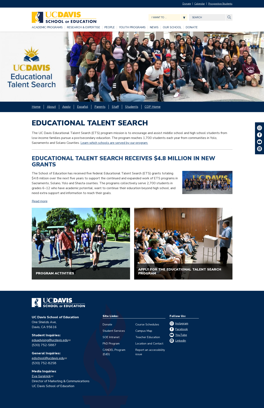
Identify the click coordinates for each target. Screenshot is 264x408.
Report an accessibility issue (150, 352)
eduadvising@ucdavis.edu (50, 340)
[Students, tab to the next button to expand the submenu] (131, 107)
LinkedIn (180, 341)
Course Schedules (147, 324)
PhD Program (111, 343)
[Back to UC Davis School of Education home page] (64, 16)
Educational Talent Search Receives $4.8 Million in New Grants (123, 161)
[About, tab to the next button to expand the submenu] (51, 107)
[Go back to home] (58, 302)
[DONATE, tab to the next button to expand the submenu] (192, 27)
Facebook (181, 329)
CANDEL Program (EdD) (114, 352)
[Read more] (207, 182)
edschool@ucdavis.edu (48, 358)
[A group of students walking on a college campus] (81, 244)
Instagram (181, 323)
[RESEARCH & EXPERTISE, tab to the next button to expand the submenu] (83, 27)
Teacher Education (147, 337)
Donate (186, 3)
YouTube (181, 335)
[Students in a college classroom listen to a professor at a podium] (183, 244)
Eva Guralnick (41, 376)
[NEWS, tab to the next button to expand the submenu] (154, 27)
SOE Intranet (111, 337)
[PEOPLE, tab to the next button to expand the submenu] (109, 27)
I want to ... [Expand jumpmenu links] (159, 17)
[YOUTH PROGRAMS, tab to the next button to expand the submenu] (132, 27)
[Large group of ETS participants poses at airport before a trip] (132, 67)
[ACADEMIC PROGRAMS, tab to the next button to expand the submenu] (47, 27)
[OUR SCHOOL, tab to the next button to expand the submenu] (172, 27)
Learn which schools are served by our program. (114, 143)
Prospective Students (220, 3)
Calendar (199, 3)
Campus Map (143, 331)
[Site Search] (229, 17)
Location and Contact (149, 343)
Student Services (114, 331)
